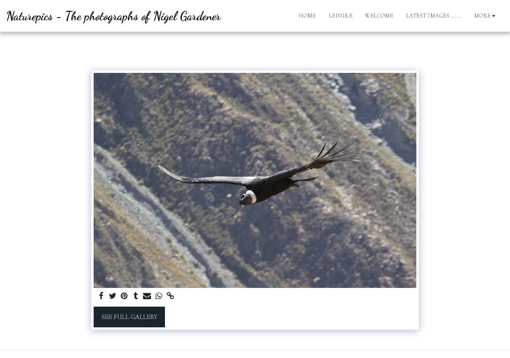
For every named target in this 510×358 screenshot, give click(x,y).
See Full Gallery (129, 317)
